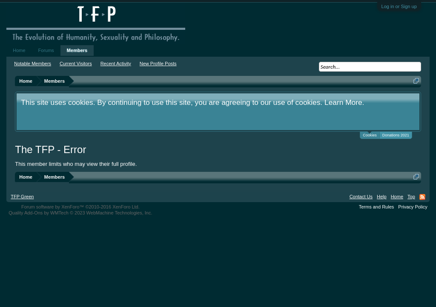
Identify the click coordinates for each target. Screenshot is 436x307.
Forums (46, 50)
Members (77, 50)
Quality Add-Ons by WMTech (80, 212)
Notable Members (32, 63)
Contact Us (361, 196)
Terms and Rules (376, 206)
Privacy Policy (412, 206)
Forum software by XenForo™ (80, 206)
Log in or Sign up (399, 6)
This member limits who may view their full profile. (76, 164)
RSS (422, 197)
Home (19, 50)
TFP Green (22, 196)
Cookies (370, 134)
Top (411, 196)
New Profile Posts (158, 63)
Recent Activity (115, 63)
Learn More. (344, 102)
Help (382, 196)
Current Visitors (76, 63)
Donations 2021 (395, 135)
